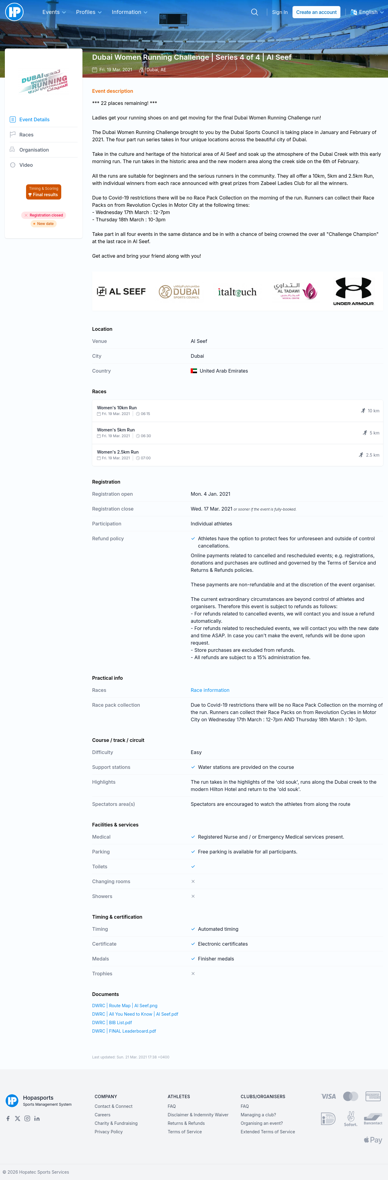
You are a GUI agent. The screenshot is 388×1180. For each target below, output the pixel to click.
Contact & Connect (113, 1106)
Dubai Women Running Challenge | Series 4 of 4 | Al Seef (192, 57)
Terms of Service (185, 1131)
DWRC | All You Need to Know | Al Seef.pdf (135, 1014)
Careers (102, 1114)
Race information (210, 690)
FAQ (172, 1106)
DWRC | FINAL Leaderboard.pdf (124, 1031)
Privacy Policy (109, 1131)
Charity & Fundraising (116, 1123)
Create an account (316, 12)
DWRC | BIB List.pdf (112, 1022)
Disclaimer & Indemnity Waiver (198, 1114)
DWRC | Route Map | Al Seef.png (124, 1005)
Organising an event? (262, 1123)
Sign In (280, 12)
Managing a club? (258, 1114)
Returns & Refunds (186, 1123)
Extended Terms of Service (268, 1131)
